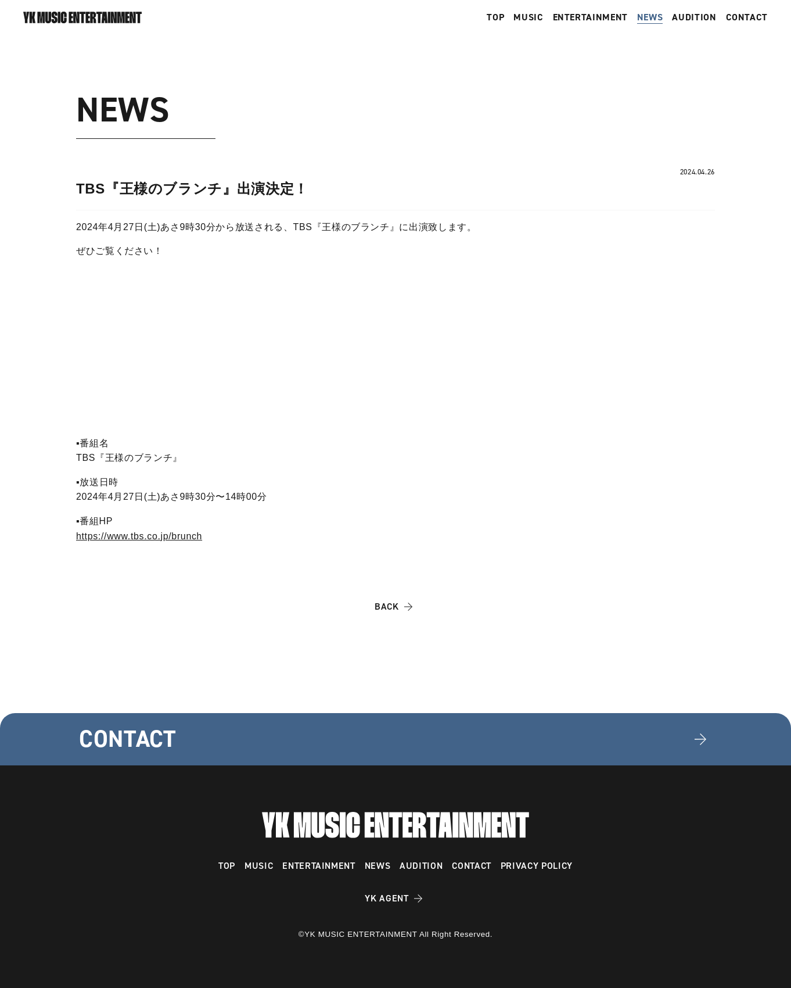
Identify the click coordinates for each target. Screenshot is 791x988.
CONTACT (747, 17)
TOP (495, 17)
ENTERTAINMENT (590, 17)
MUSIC (528, 17)
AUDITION (694, 17)
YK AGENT (386, 898)
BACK (387, 606)
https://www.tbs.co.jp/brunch (139, 536)
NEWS (650, 17)
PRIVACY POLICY (537, 866)
